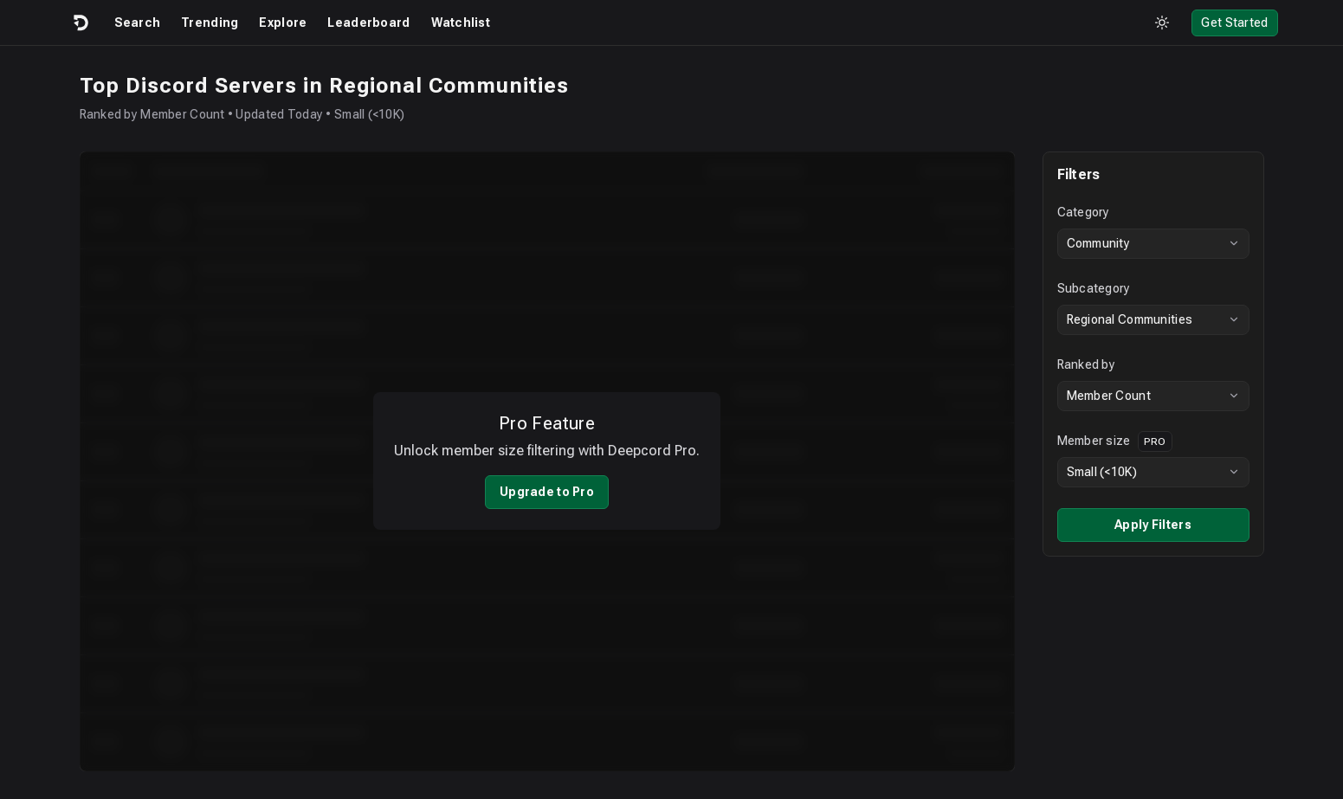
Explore (283, 22)
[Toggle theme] (1162, 22)
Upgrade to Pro (547, 480)
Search (137, 22)
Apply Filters (1152, 525)
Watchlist (461, 22)
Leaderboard (368, 22)
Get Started (1234, 22)
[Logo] (80, 22)
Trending (209, 22)
